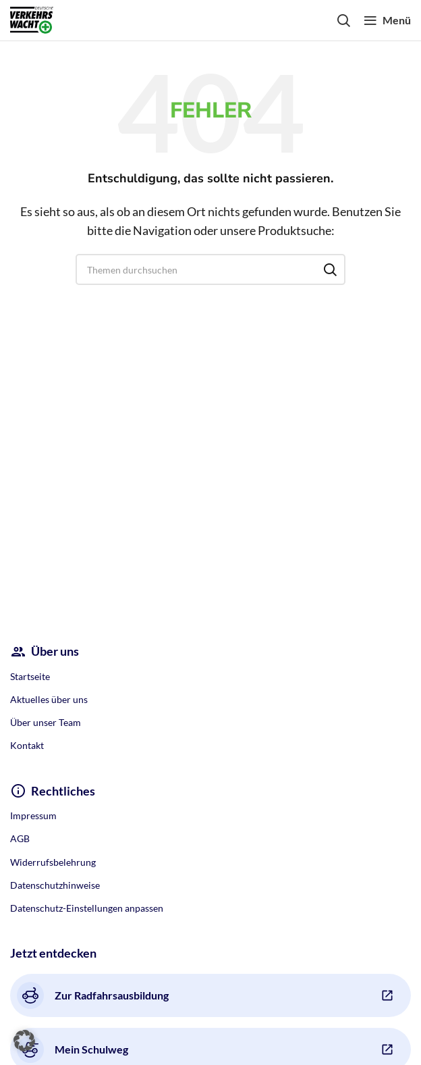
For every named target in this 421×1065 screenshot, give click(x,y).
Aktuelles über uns (49, 699)
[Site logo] (31, 18)
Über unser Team (45, 722)
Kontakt (27, 745)
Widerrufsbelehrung (53, 862)
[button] (24, 1040)
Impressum (33, 815)
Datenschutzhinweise (55, 885)
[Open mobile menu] (387, 20)
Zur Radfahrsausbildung (93, 995)
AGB (20, 838)
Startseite (30, 676)
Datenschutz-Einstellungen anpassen (86, 908)
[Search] (343, 20)
